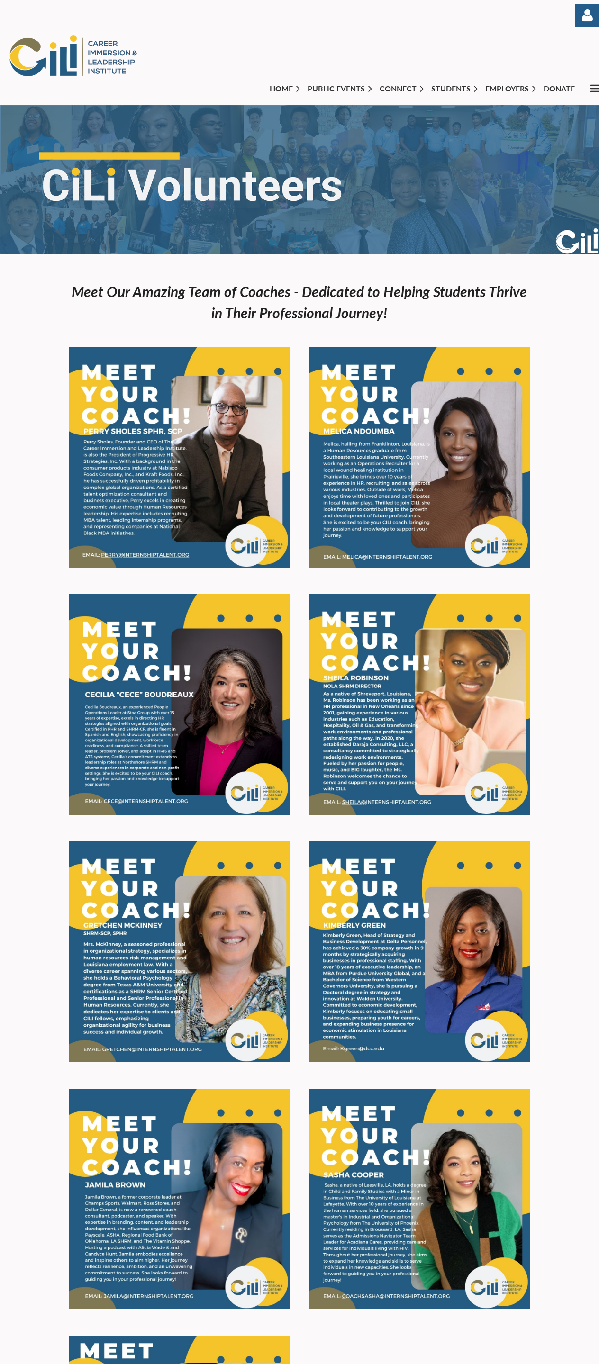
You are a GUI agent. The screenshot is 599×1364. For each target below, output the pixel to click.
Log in (587, 15)
